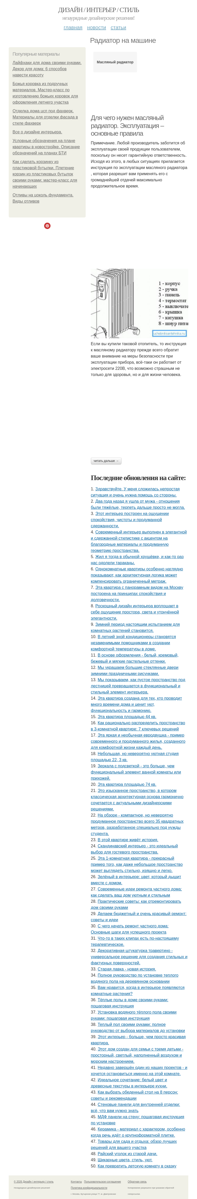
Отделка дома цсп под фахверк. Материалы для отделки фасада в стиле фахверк (45, 117)
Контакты (76, 1181)
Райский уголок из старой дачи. (127, 1154)
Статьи (118, 27)
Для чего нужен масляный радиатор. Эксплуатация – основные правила (127, 125)
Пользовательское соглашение (102, 1181)
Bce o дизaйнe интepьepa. (37, 132)
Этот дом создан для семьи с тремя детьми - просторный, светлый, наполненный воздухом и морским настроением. (137, 1055)
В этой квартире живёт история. (128, 840)
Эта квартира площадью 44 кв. (127, 717)
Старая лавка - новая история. (127, 969)
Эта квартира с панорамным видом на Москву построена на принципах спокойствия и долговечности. (137, 593)
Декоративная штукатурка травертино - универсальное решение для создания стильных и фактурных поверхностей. (139, 956)
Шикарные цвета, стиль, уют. (125, 1160)
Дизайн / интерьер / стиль (98, 10)
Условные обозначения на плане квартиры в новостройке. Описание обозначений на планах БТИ (46, 146)
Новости (96, 27)
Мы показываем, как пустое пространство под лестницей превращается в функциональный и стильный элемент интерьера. (138, 686)
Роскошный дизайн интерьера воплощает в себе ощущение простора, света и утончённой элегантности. (135, 612)
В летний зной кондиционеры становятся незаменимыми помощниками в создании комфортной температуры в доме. (133, 643)
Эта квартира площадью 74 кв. (127, 784)
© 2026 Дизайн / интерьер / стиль (34, 1181)
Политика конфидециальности (89, 1187)
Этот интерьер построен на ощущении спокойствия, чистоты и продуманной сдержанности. (130, 519)
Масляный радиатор (115, 62)
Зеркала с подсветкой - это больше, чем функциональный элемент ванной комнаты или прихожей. (136, 772)
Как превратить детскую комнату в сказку (137, 1166)
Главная (73, 27)
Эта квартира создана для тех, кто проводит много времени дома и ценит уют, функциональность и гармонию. (136, 704)
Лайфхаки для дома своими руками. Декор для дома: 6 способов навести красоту (47, 69)
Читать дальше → (106, 461)
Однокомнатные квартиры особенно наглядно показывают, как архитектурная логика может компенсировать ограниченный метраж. (137, 575)
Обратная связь (137, 1181)
